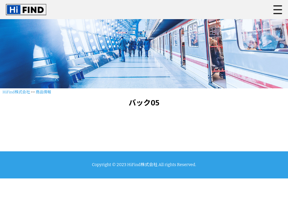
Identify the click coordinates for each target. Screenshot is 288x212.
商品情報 (43, 92)
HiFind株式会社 (16, 92)
